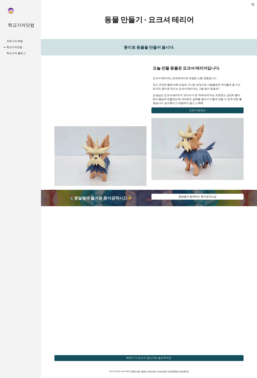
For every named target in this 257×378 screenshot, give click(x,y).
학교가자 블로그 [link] (16, 53)
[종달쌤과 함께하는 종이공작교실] (197, 196)
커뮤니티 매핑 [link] (15, 41)
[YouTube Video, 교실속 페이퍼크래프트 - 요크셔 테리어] (100, 90)
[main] (149, 19)
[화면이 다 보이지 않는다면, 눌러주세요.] (149, 358)
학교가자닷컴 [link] (14, 47)
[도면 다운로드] (197, 110)
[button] (253, 5)
